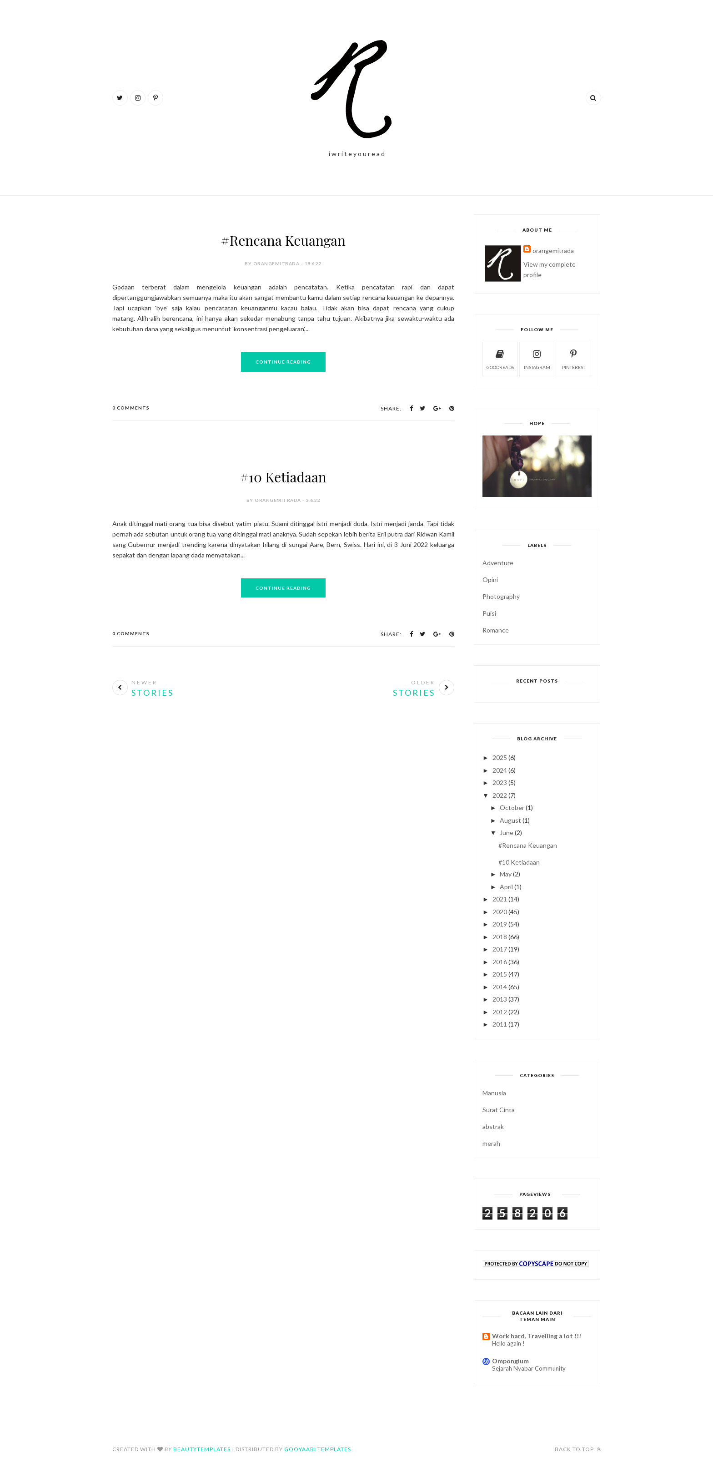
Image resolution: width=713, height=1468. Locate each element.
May (506, 874)
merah (491, 1143)
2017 (499, 949)
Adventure (497, 563)
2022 (499, 795)
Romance (495, 630)
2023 (499, 782)
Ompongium (510, 1361)
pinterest (573, 358)
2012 (499, 1012)
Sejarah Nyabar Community (529, 1368)
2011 (499, 1024)
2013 (499, 999)
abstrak (493, 1126)
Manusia (494, 1093)
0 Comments (131, 407)
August (510, 820)
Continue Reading (283, 361)
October (512, 807)
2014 (499, 987)
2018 (499, 937)
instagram (537, 358)
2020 (499, 912)
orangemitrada (553, 250)
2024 (499, 770)
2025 (499, 757)
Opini (490, 579)
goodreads (500, 358)
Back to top (578, 1449)
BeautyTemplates (202, 1449)
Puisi (489, 613)
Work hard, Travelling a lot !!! (536, 1336)
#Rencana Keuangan (283, 240)
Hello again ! (508, 1343)
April (506, 887)
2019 (499, 924)
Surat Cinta (498, 1110)
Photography (501, 596)
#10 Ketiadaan (283, 477)
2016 (499, 962)
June (506, 832)
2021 (499, 899)
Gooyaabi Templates (317, 1449)
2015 (499, 974)
